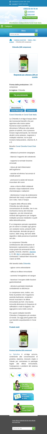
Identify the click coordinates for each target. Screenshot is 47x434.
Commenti (31, 111)
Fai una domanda (21, 95)
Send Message (17, 111)
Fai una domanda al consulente (27, 386)
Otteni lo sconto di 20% (25, 396)
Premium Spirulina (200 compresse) (20, 350)
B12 (18, 254)
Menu (29, 30)
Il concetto (14, 4)
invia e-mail (31, 14)
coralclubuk (31, 11)
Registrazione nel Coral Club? (27, 408)
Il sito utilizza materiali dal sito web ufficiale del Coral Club (23, 421)
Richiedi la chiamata (31, 17)
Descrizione (16, 108)
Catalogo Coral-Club (20, 40)
